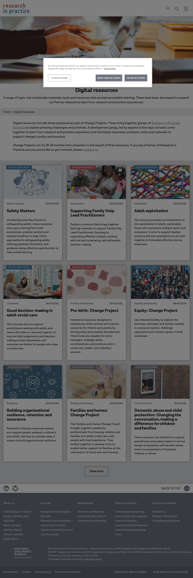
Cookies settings (59, 78)
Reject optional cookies (109, 78)
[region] (97, 72)
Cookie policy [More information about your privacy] (110, 68)
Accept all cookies (136, 78)
